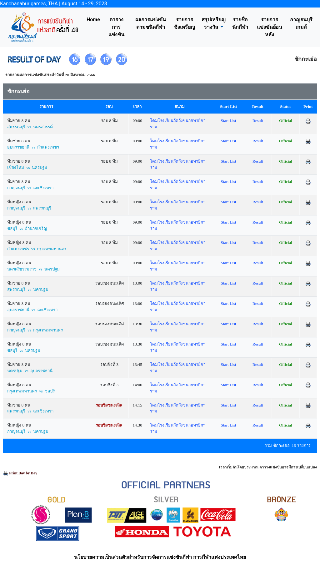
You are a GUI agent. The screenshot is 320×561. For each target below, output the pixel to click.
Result (257, 120)
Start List (228, 120)
